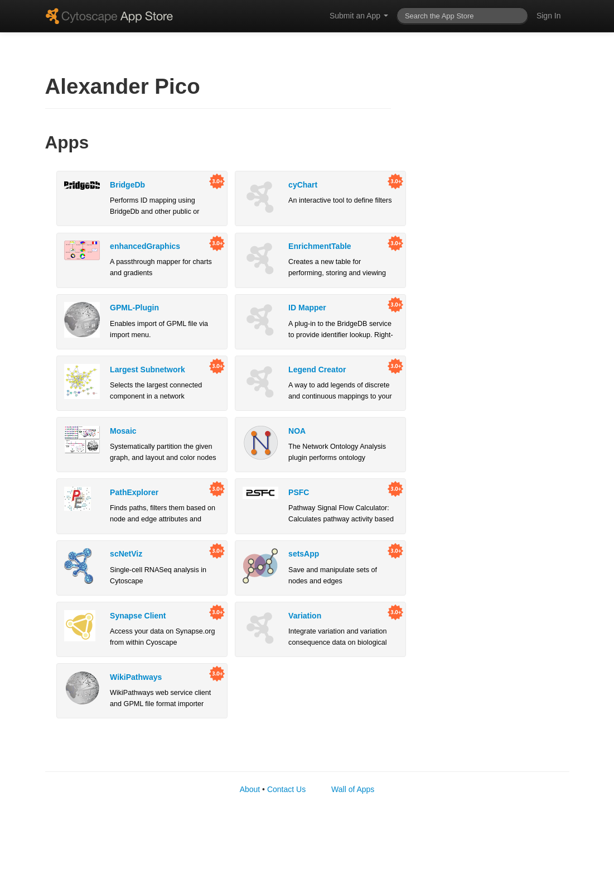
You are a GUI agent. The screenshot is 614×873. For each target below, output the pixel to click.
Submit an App (359, 15)
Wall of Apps (352, 789)
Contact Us (286, 789)
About (250, 789)
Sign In (548, 15)
